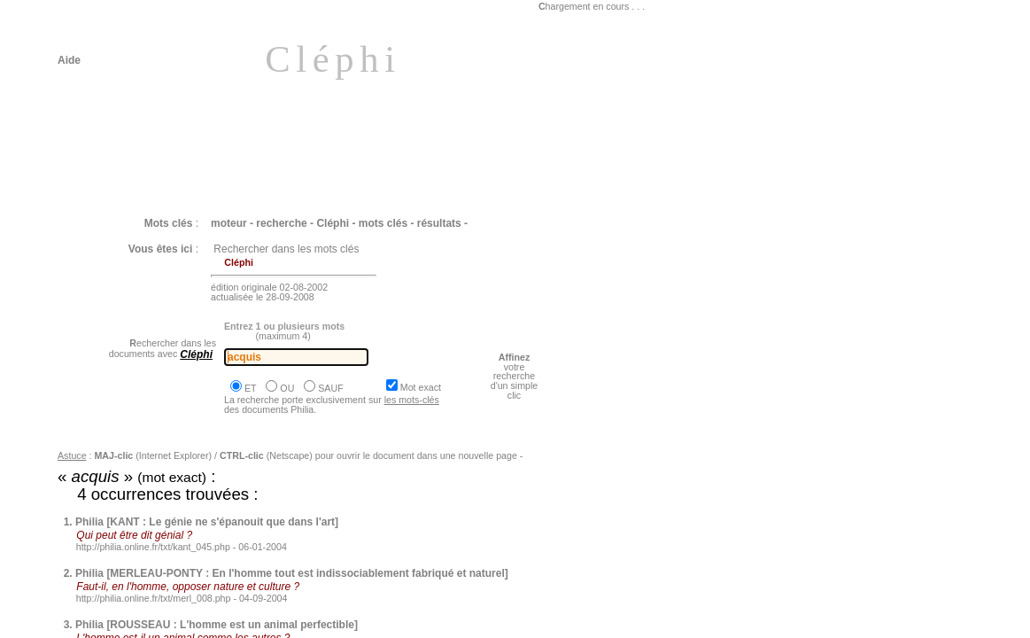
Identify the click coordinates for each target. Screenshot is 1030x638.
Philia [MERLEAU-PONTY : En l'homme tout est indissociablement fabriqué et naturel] (291, 573)
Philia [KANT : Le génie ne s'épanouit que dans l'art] (206, 522)
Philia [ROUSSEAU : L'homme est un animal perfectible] (216, 625)
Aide (69, 60)
